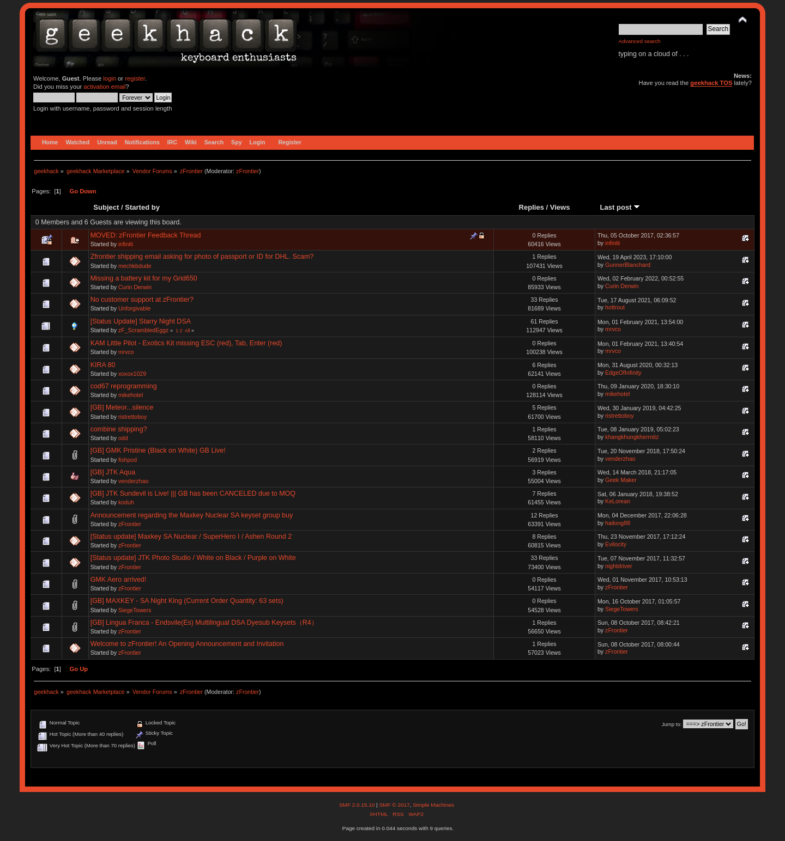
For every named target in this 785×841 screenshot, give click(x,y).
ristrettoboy (132, 416)
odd (123, 438)
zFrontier (247, 171)
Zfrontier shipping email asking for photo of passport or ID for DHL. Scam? (202, 256)
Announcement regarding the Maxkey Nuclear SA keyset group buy (191, 515)
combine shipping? (118, 429)
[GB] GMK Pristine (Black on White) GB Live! (158, 450)
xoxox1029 (132, 373)
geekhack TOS (711, 83)
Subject (106, 207)
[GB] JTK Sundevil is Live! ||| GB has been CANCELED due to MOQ (192, 493)
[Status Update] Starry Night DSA (140, 321)
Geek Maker (621, 480)
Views (560, 207)
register (135, 78)
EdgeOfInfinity (623, 372)
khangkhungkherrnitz (632, 437)
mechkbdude (135, 266)
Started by (142, 207)
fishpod (127, 459)
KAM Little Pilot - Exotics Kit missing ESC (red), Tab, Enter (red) (186, 343)
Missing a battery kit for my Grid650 (143, 278)
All (187, 330)
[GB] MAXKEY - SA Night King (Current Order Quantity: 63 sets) (186, 601)
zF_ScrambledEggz (143, 330)
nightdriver (618, 566)
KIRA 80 (103, 365)
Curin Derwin (135, 287)
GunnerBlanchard (627, 264)
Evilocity (615, 544)
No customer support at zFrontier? (142, 299)
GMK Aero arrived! (118, 579)
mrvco (613, 329)
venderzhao (620, 458)
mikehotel (130, 395)
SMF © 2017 (394, 805)
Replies (531, 207)
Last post (620, 207)
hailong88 (617, 523)
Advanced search (640, 41)
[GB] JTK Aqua (112, 472)
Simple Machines (433, 805)
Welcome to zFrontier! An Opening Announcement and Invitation (187, 644)
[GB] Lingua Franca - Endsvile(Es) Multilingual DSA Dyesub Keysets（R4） (204, 622)
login (109, 78)
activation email (104, 86)
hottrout (615, 307)
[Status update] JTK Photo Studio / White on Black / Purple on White (193, 558)
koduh (126, 502)
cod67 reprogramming (123, 386)
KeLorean (617, 501)
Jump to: (672, 724)
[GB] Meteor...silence (122, 407)
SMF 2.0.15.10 (357, 805)
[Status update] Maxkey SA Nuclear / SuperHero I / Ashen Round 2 (191, 536)
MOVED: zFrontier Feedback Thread (145, 235)
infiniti (125, 244)
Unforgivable (134, 308)
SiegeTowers (135, 610)
